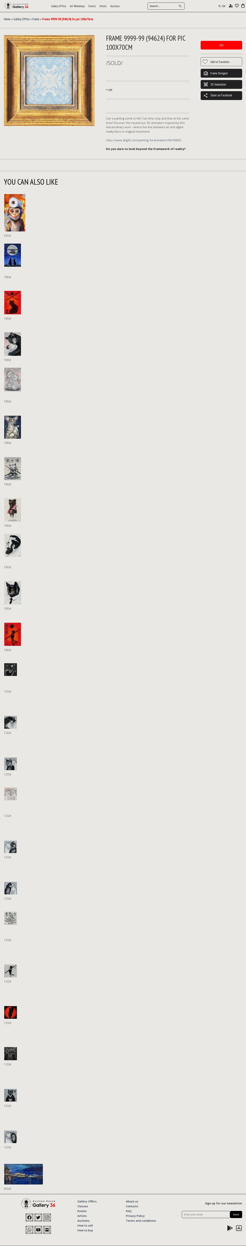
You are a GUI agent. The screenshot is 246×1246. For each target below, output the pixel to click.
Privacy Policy (135, 1215)
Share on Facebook (218, 95)
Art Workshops (77, 6)
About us (132, 1201)
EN (224, 6)
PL (220, 6)
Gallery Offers (58, 6)
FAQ (128, 1210)
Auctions (115, 6)
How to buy (85, 1230)
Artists (103, 6)
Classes (82, 1206)
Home (7, 19)
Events (92, 6)
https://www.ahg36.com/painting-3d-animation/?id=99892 (143, 140)
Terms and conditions (141, 1220)
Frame (35, 19)
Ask (221, 45)
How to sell (85, 1225)
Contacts (132, 1206)
